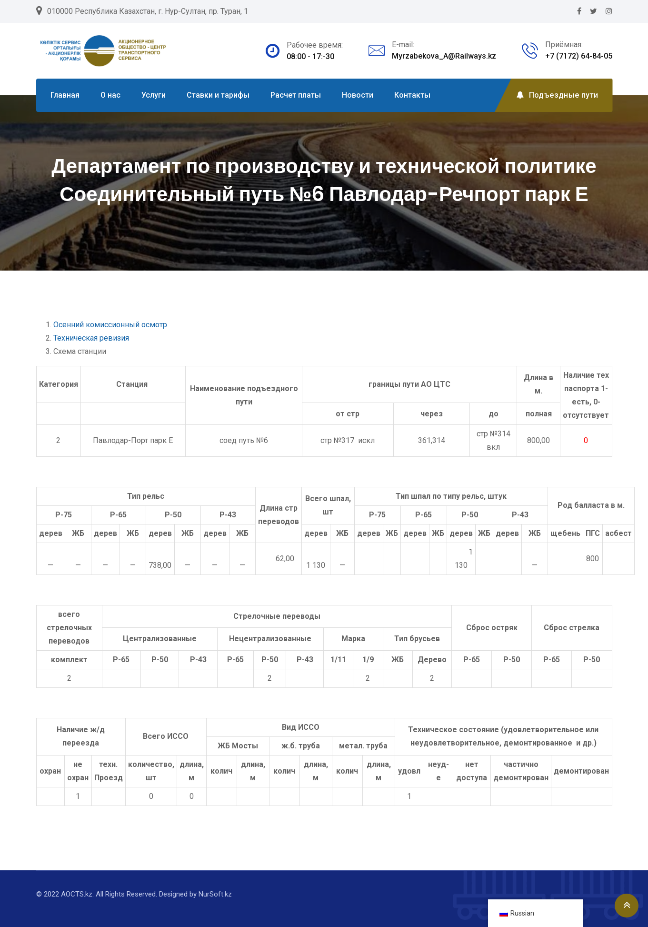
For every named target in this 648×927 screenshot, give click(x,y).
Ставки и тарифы (218, 95)
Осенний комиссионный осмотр (110, 324)
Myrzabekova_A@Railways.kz (444, 55)
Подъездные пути (557, 95)
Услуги (153, 95)
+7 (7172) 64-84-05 (578, 55)
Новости (357, 95)
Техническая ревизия (91, 338)
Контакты (412, 95)
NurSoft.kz (215, 894)
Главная (65, 95)
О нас (110, 95)
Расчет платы (295, 95)
